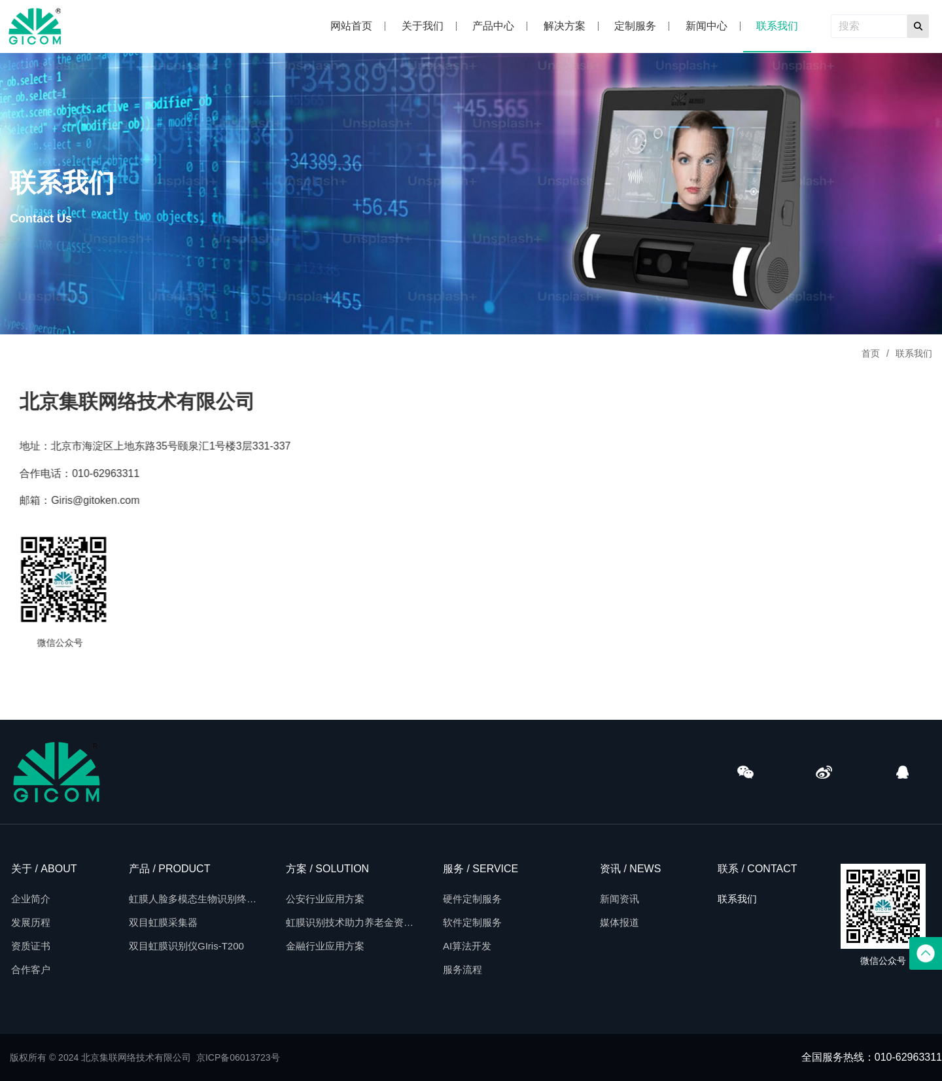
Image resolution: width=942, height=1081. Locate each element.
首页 (871, 353)
